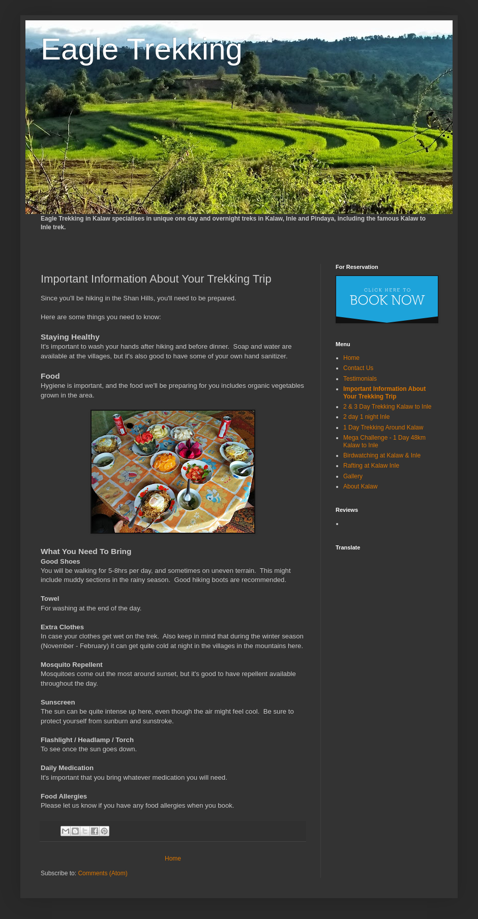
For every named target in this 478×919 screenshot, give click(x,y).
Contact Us (358, 368)
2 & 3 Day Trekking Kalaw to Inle (387, 406)
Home (173, 858)
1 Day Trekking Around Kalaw (383, 427)
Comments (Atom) (102, 873)
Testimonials (360, 378)
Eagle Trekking (142, 49)
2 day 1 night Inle (366, 416)
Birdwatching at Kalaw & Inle (382, 455)
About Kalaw (360, 486)
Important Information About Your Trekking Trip (384, 392)
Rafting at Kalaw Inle (371, 465)
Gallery (353, 476)
